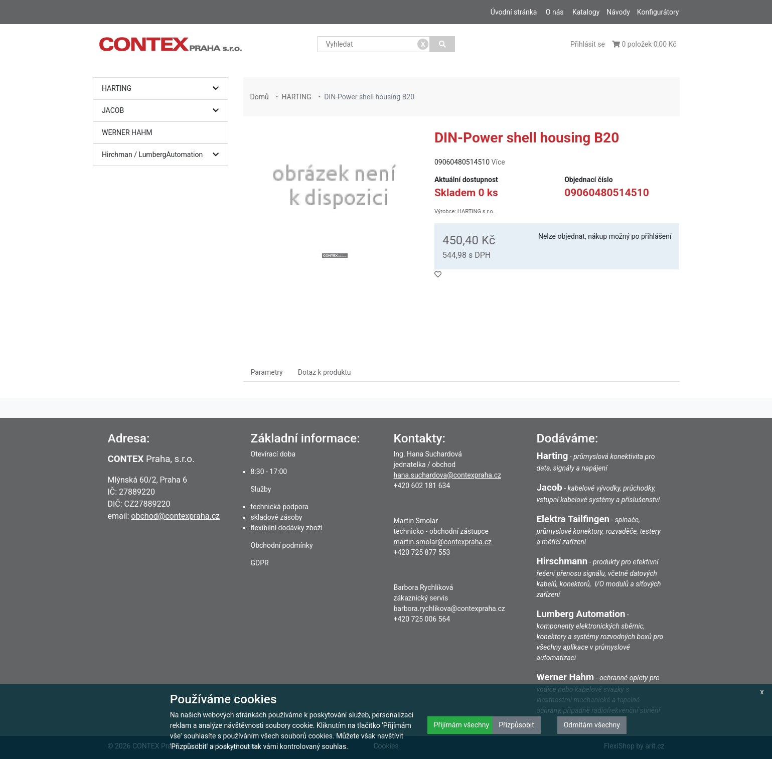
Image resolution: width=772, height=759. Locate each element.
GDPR (260, 563)
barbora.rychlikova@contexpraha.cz (449, 608)
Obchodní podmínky (282, 545)
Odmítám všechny (592, 725)
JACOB (163, 110)
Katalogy (585, 12)
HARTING (163, 88)
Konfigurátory (658, 12)
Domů (259, 97)
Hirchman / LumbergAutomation (163, 154)
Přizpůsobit (516, 725)
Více (498, 162)
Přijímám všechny (461, 725)
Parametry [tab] (267, 372)
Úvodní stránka (514, 12)
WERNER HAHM (127, 132)
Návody (618, 12)
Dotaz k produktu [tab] (324, 372)
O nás (555, 12)
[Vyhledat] (442, 44)
